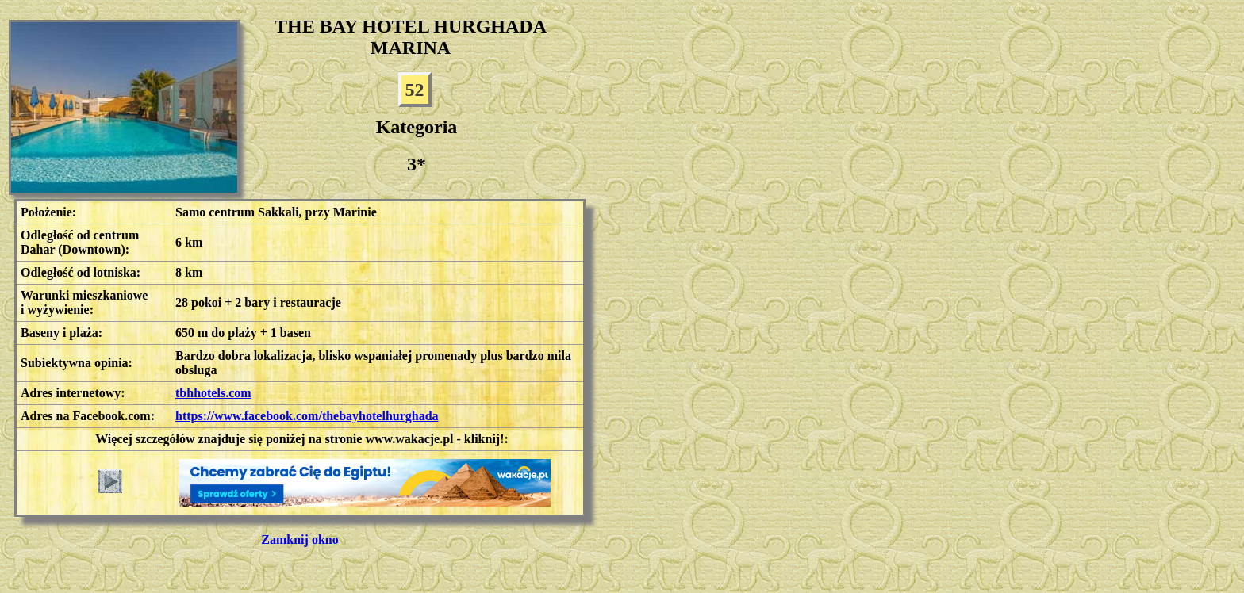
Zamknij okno (299, 539)
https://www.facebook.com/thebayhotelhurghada (307, 416)
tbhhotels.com (213, 393)
